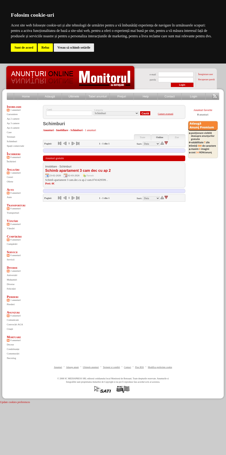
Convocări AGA (15, 324)
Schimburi (12, 141)
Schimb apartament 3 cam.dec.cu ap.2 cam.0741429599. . (76, 180)
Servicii (12, 252)
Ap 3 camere (13, 123)
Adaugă (50, 96)
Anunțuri (13, 312)
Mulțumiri (12, 279)
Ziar (177, 137)
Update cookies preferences (15, 402)
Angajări (13, 169)
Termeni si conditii (111, 367)
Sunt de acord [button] (23, 47)
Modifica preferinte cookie (160, 367)
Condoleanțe (13, 349)
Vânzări (12, 221)
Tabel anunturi (98, 96)
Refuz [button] (45, 47)
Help (146, 96)
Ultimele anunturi (91, 367)
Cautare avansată (165, 114)
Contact (170, 96)
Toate (142, 137)
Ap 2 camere (13, 118)
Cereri (10, 177)
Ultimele (73, 96)
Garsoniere (12, 114)
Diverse (12, 267)
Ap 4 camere (13, 127)
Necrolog (11, 358)
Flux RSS (139, 367)
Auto (10, 189)
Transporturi (16, 205)
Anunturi (58, 367)
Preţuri (121, 96)
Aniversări (12, 275)
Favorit (90, 175)
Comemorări (13, 353)
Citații (10, 329)
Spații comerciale (15, 145)
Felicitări (11, 288)
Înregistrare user (205, 74)
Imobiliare (14, 106)
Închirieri (13, 154)
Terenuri (11, 136)
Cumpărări (14, 236)
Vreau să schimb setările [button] (73, 47)
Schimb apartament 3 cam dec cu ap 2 (78, 170)
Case (9, 132)
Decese (10, 344)
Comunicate (13, 319)
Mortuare (14, 337)
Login (193, 96)
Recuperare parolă (206, 79)
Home (26, 96)
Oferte (10, 181)
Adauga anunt (72, 367)
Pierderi (12, 297)
